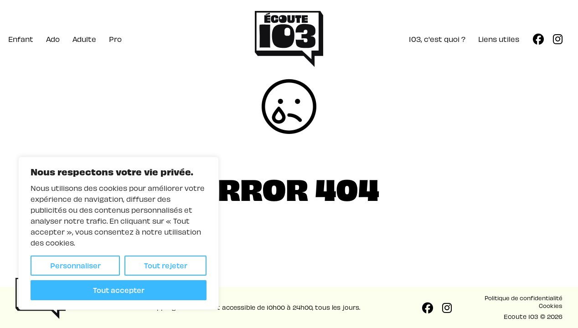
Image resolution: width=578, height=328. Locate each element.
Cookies (551, 305)
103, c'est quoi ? (437, 39)
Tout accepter (118, 290)
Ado (53, 39)
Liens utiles (498, 39)
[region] (118, 233)
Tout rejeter (165, 265)
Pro (115, 39)
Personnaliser (75, 265)
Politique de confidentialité (524, 297)
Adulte (84, 39)
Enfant (20, 39)
